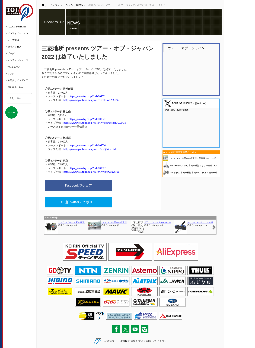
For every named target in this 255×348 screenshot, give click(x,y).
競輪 (125, 325)
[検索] (19, 98)
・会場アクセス (13, 46)
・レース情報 (12, 40)
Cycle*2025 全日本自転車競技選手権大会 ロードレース (196, 158)
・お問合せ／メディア (16, 80)
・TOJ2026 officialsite (15, 26)
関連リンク (70, 338)
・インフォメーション (16, 33)
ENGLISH (11, 112)
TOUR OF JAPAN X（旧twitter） (190, 103)
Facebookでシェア (68, 186)
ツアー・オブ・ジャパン (186, 48)
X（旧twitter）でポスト (122, 186)
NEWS (79, 5)
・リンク (9, 73)
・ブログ (9, 53)
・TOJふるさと (12, 66)
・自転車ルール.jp (14, 87)
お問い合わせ (46, 338)
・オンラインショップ (16, 60)
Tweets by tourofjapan (176, 109)
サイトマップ (59, 338)
